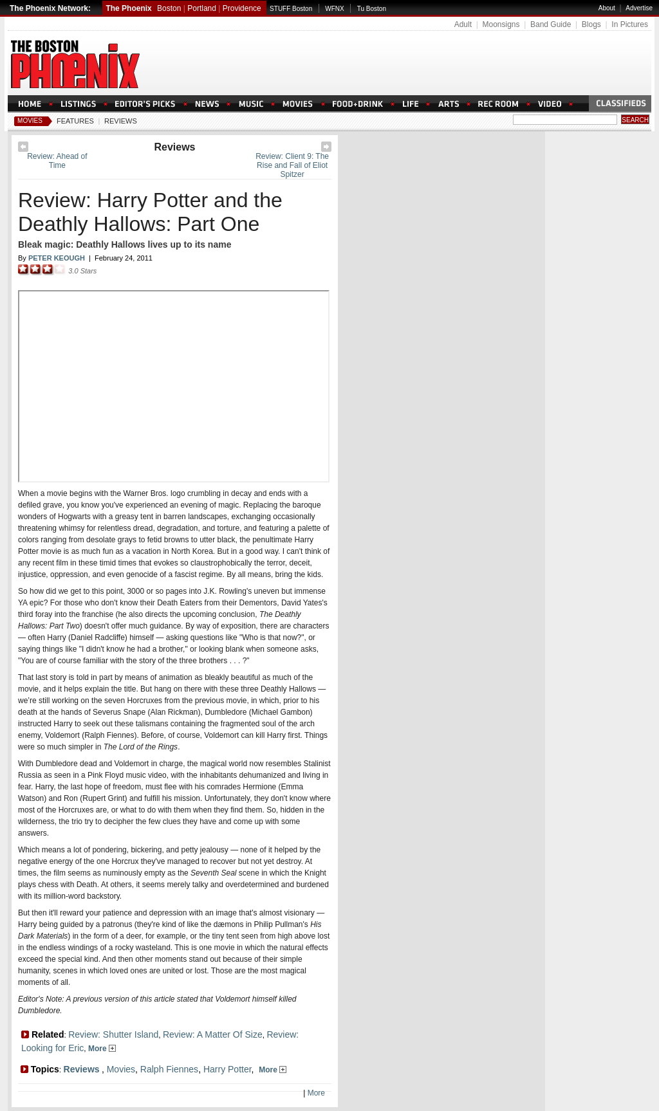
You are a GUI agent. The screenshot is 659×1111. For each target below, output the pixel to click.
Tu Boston (371, 8)
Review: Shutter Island (113, 1034)
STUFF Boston (291, 8)
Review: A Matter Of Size (213, 1034)
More (102, 1048)
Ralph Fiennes (169, 1069)
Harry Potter (227, 1069)
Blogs (591, 24)
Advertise (639, 8)
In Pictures (629, 24)
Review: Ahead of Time (57, 161)
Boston (169, 8)
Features (75, 121)
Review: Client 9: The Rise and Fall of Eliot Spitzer (292, 165)
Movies (29, 120)
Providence (242, 8)
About (607, 8)
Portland (201, 8)
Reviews (120, 121)
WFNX (334, 8)
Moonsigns (500, 24)
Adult (463, 24)
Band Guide (550, 24)
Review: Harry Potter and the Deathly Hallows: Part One (150, 211)
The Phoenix (128, 8)
